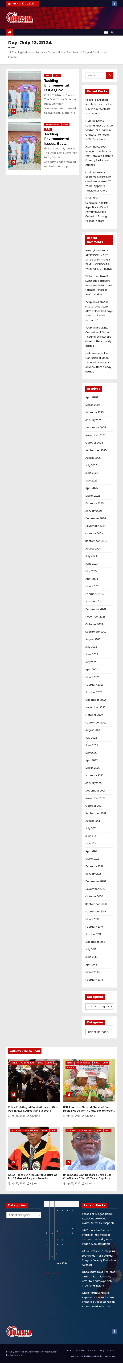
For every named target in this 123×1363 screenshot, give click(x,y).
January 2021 (93, 874)
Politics (70, 1067)
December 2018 (95, 942)
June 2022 (91, 745)
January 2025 (93, 511)
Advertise (92, 1343)
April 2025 (91, 488)
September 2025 (96, 450)
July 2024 (91, 556)
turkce (89, 353)
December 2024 (95, 518)
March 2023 (92, 677)
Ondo (57, 75)
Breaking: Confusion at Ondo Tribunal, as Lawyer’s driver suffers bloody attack (98, 337)
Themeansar (16, 1348)
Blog (102, 1343)
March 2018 (92, 972)
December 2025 (95, 427)
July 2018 (90, 949)
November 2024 (95, 526)
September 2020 (96, 904)
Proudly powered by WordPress (23, 1345)
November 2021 (95, 798)
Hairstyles (91, 250)
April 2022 (91, 760)
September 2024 (96, 541)
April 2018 (91, 964)
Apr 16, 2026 (19, 1112)
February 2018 (94, 980)
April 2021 (91, 851)
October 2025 (94, 443)
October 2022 (94, 715)
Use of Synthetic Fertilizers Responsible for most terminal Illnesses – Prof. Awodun (98, 285)
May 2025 (91, 480)
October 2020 (94, 896)
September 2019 (95, 911)
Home (11, 47)
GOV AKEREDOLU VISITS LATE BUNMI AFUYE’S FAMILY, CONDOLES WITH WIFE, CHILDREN (98, 260)
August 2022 (93, 730)
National (71, 1127)
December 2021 (95, 790)
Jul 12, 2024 (55, 95)
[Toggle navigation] (105, 32)
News (48, 75)
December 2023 (95, 609)
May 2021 (91, 843)
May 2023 (91, 662)
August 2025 (93, 458)
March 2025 (92, 496)
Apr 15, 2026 (74, 1177)
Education (16, 1127)
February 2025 (94, 503)
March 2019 (92, 919)
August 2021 (92, 821)
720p (88, 302)
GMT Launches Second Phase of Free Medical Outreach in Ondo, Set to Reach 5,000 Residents (99, 130)
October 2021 (93, 806)
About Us (80, 1343)
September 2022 (96, 722)
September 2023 (96, 632)
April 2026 (91, 397)
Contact (111, 1343)
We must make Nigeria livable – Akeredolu (93, 1349)
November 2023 (95, 616)
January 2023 (93, 692)
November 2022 (95, 707)
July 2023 (91, 647)
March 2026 (92, 405)
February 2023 (94, 685)
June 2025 (91, 473)
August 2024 (93, 548)
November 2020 (95, 889)
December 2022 (95, 700)
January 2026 (93, 420)
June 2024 (91, 564)
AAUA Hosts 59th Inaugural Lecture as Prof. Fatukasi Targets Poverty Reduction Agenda (99, 156)
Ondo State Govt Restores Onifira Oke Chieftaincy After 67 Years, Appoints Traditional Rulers (98, 181)
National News (52, 124)
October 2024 (94, 533)
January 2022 (93, 783)
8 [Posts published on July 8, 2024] (46, 1212)
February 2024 (94, 594)
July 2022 (91, 738)
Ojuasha (69, 95)
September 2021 (95, 813)
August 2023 (93, 639)
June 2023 (91, 654)
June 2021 (91, 836)
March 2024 (92, 586)
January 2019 (93, 934)
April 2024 (91, 579)
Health (70, 1063)
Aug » (55, 1267)
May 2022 (91, 753)
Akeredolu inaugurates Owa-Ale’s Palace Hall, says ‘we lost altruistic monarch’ (99, 311)
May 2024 (91, 571)
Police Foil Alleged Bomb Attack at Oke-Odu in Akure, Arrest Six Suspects (98, 1212)
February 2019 (94, 927)
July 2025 (91, 465)
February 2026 (94, 412)
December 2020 (95, 881)
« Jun (47, 1267)
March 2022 (92, 768)
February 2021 (94, 866)
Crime (14, 1063)
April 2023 (91, 669)
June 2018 (91, 957)
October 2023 (94, 624)
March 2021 (92, 858)
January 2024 (93, 601)
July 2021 (90, 828)
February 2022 (94, 775)
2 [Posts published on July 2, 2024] (52, 1203)
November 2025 (95, 435)
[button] (113, 32)
